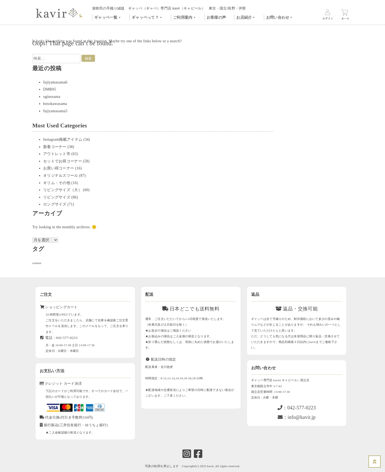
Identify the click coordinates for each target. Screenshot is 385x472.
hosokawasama (55, 104)
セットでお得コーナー (62, 161)
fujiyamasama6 (55, 82)
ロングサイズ (55, 204)
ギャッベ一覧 (107, 17)
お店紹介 (245, 17)
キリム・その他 (56, 183)
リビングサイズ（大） (62, 190)
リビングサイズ (56, 197)
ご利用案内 (184, 17)
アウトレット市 (56, 154)
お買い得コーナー (58, 168)
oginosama (51, 97)
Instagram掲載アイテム (62, 139)
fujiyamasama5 (55, 111)
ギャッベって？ (147, 17)
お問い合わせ (279, 17)
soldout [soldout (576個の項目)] (36, 263)
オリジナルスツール (60, 176)
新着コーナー (55, 147)
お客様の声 (216, 17)
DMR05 (49, 89)
